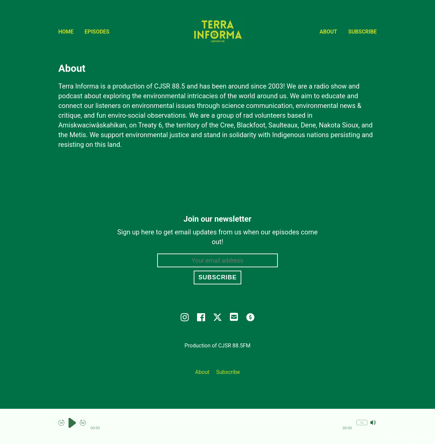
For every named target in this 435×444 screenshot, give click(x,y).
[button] (221, 423)
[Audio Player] (217, 426)
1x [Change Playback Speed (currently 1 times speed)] (362, 422)
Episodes (96, 32)
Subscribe (362, 32)
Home (65, 32)
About (328, 32)
